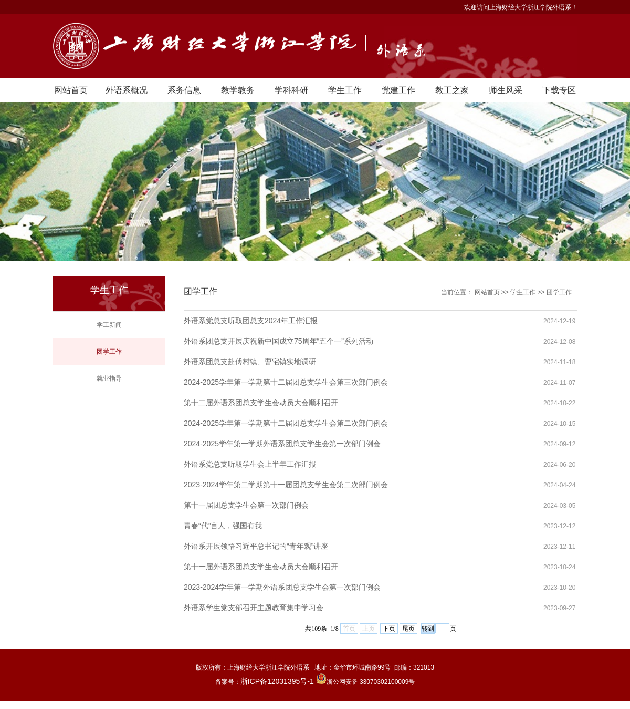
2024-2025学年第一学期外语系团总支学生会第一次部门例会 (282, 443)
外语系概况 (127, 90)
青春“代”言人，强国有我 (223, 525)
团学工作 (109, 351)
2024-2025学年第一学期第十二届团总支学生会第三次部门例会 (286, 382)
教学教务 (238, 90)
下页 (389, 628)
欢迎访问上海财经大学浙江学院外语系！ (521, 7)
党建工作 (398, 90)
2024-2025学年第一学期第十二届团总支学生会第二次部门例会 (286, 423)
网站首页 (71, 90)
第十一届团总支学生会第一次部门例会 (246, 505)
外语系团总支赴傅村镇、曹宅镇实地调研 (250, 361)
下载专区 (559, 90)
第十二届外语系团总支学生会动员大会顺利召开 (261, 402)
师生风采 (505, 90)
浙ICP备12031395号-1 (278, 681)
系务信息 (184, 90)
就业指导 (109, 378)
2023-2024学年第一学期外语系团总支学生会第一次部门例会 (282, 587)
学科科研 (291, 90)
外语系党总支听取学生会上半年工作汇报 (250, 464)
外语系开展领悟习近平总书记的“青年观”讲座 (256, 546)
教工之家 (452, 90)
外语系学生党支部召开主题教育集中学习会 (253, 607)
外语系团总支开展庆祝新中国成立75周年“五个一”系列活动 (278, 341)
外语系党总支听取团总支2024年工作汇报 (251, 320)
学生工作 (345, 90)
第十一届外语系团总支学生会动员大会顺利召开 (261, 566)
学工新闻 (109, 324)
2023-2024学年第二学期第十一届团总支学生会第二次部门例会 (286, 484)
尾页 (408, 628)
